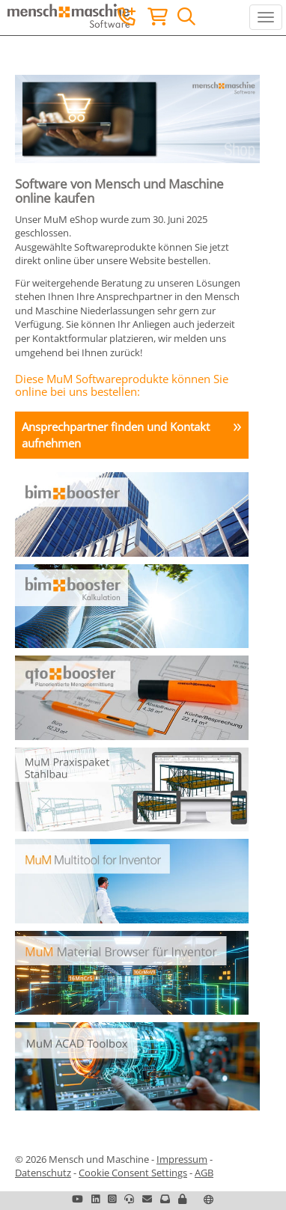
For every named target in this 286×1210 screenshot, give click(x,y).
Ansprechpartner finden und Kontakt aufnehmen (116, 434)
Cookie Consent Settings (133, 1172)
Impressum (181, 1159)
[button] (182, 1199)
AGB (204, 1172)
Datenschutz (43, 1172)
